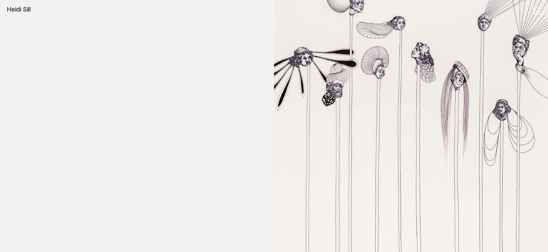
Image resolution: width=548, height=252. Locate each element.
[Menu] (535, 11)
